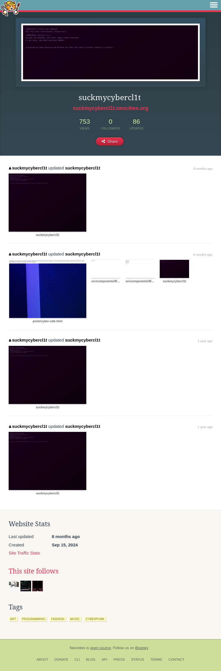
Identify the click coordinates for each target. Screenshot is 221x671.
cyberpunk (94, 619)
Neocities (77, 648)
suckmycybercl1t (28, 167)
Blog (91, 659)
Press (119, 659)
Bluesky (141, 648)
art (13, 619)
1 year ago (204, 341)
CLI (77, 659)
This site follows (33, 571)
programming (33, 619)
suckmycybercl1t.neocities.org (110, 108)
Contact (176, 659)
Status (137, 659)
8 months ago (203, 168)
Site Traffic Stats (24, 552)
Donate (61, 659)
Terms (156, 659)
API (104, 659)
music (75, 619)
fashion (57, 619)
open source (100, 648)
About (42, 659)
